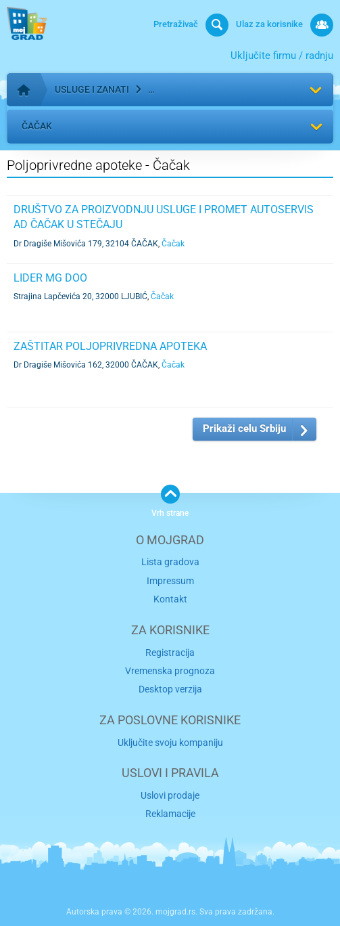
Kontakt (170, 599)
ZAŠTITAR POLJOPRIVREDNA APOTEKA (110, 346)
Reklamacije (170, 813)
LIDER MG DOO (50, 277)
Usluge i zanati (92, 89)
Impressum (170, 580)
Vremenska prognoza (170, 670)
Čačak (37, 125)
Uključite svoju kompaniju (170, 742)
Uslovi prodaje (170, 795)
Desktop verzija (170, 689)
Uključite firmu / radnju (281, 55)
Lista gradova (170, 561)
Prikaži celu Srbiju (244, 428)
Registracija (170, 652)
